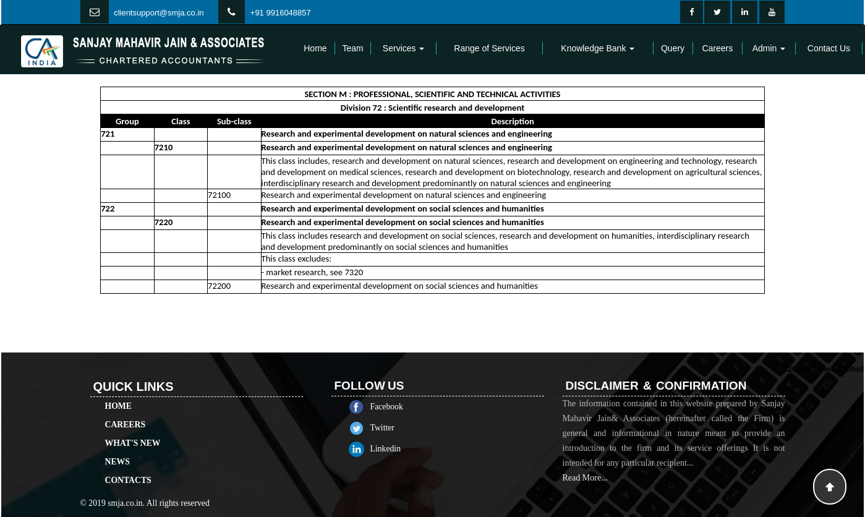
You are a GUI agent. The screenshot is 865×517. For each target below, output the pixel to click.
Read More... (585, 492)
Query (672, 48)
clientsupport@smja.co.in (158, 12)
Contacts (128, 466)
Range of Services (489, 48)
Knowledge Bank (597, 48)
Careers (717, 48)
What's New (133, 429)
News (117, 447)
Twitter (397, 427)
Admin (769, 48)
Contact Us (828, 48)
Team (352, 48)
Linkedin (400, 448)
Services (404, 48)
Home (315, 48)
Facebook (401, 406)
